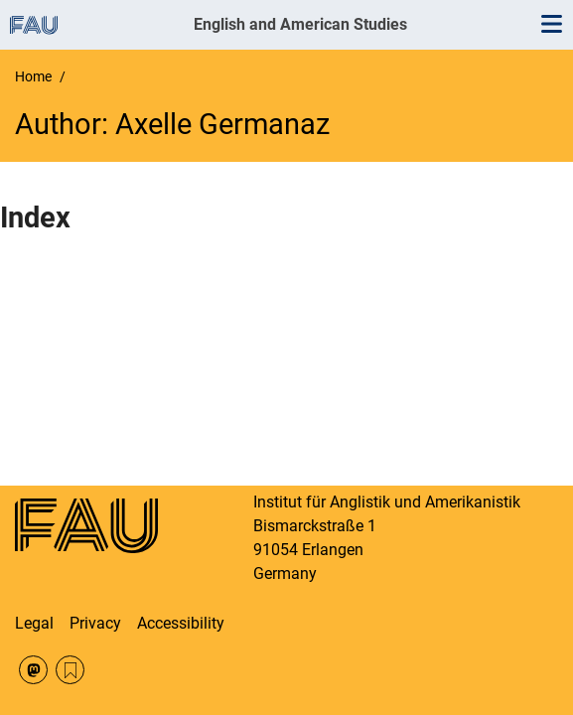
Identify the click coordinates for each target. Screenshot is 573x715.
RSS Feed (70, 669)
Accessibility (180, 623)
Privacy (95, 623)
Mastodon (33, 669)
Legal (34, 623)
